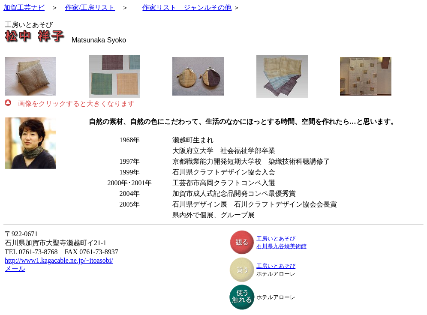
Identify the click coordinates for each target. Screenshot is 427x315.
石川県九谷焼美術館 (281, 246)
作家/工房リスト (90, 7)
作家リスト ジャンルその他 (187, 7)
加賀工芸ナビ (24, 7)
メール (15, 268)
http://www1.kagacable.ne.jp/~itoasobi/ (59, 260)
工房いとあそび (275, 238)
